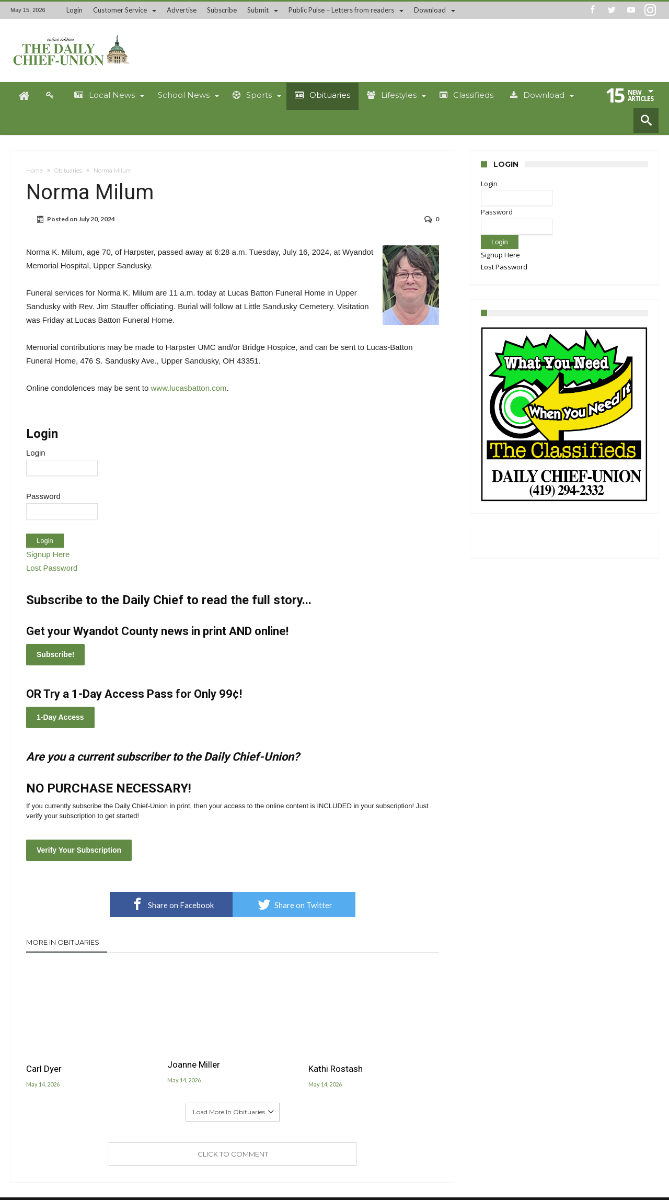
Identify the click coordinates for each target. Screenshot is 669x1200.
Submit (258, 10)
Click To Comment (233, 1154)
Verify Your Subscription (79, 850)
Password (43, 496)
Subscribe (222, 10)
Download (430, 10)
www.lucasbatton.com (188, 387)
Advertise (182, 10)
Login (74, 10)
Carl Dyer (44, 1068)
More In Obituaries (62, 942)
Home (34, 170)
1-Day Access (60, 717)
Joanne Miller (193, 1064)
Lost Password (51, 567)
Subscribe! (55, 654)
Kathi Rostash (335, 1068)
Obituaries (68, 170)
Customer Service (120, 10)
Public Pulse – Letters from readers (341, 10)
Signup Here (48, 554)
